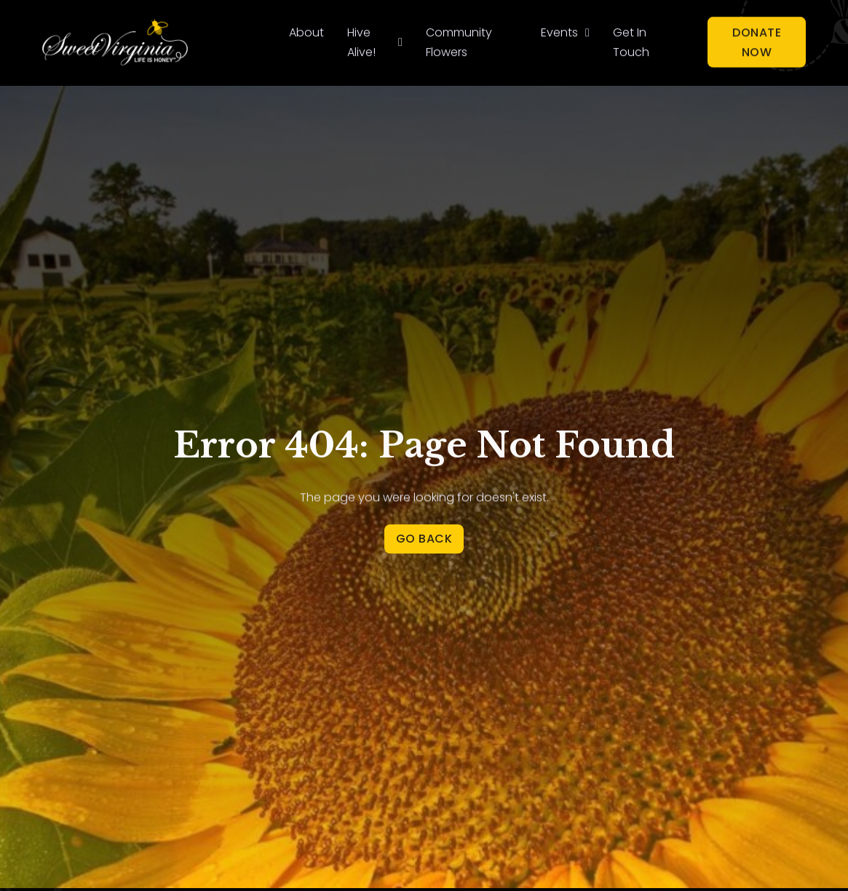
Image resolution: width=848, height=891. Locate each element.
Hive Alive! (361, 41)
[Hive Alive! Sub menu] (400, 41)
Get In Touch (631, 41)
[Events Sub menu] (587, 31)
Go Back (424, 538)
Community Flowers (459, 41)
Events (559, 31)
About (306, 31)
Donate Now (756, 40)
